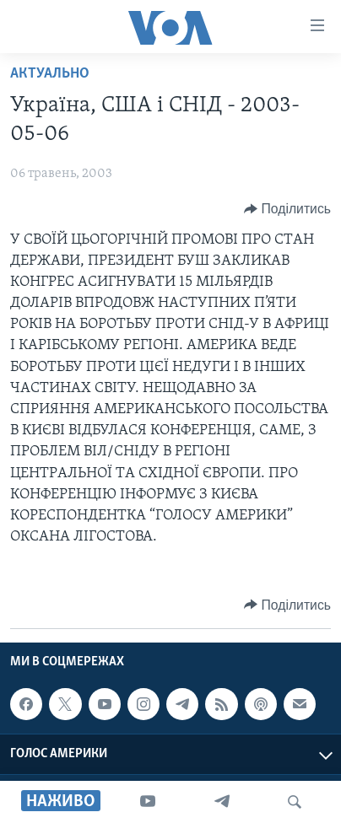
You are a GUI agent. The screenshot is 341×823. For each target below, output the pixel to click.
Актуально (49, 74)
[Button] (287, 209)
